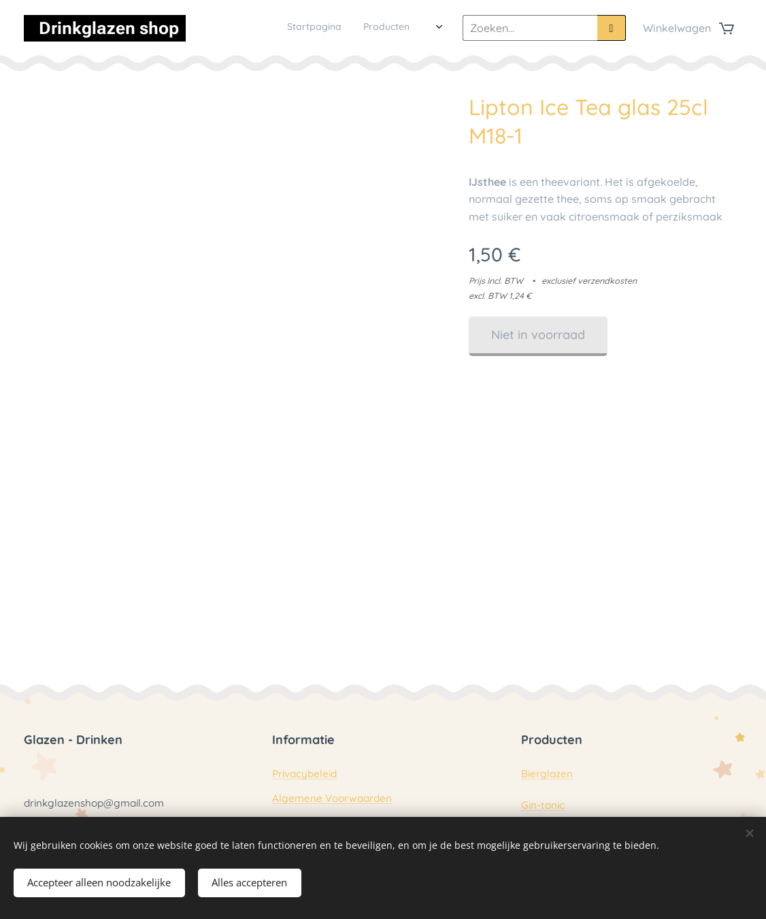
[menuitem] (289, 28)
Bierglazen (547, 774)
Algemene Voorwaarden (332, 798)
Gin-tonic (543, 805)
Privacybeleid (304, 774)
